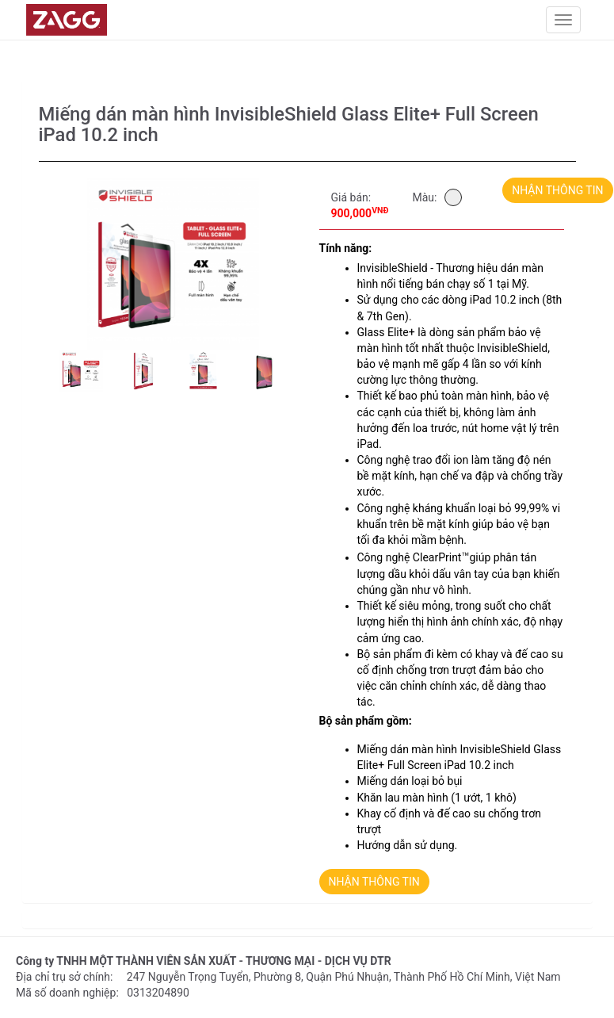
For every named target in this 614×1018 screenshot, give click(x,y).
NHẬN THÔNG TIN (557, 190)
